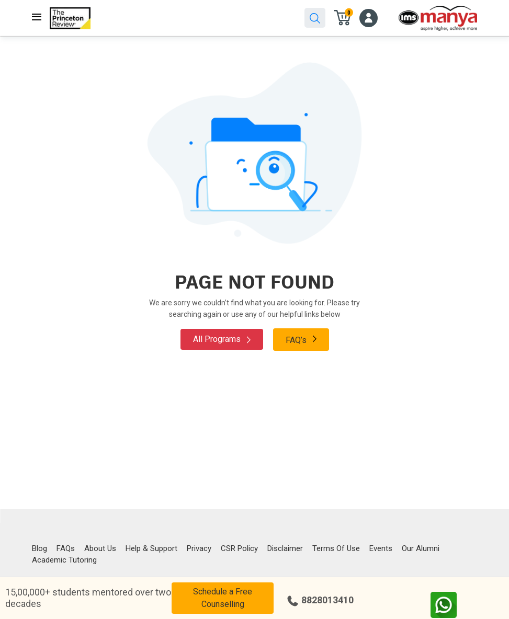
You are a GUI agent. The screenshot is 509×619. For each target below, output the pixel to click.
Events (380, 548)
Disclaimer (285, 548)
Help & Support (151, 548)
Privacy (199, 548)
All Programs (222, 339)
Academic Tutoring (64, 560)
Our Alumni (420, 548)
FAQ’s (301, 339)
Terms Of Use (336, 548)
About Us (100, 548)
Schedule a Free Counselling (222, 598)
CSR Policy (239, 548)
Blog (39, 548)
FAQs (65, 548)
